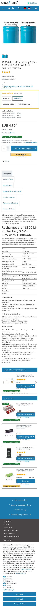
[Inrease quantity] (8, 147)
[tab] (19, 174)
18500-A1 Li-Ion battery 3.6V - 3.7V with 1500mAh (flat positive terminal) (17, 87)
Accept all (19, 594)
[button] (24, 155)
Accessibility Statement (11, 536)
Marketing (9, 581)
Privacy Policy (8, 527)
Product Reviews (8, 209)
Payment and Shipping (10, 203)
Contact (6, 525)
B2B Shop (32, 3)
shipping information (31, 142)
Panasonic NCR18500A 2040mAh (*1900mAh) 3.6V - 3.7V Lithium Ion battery (25, 471)
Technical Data (8, 179)
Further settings (8, 590)
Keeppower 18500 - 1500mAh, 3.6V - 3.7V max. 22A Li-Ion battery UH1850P (24, 427)
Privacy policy (20, 573)
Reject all (19, 599)
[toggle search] (19, 8)
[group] (9, 431)
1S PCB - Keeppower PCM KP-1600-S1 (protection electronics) (25, 375)
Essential (9, 577)
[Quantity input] (4, 148)
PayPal (8, 585)
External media (11, 583)
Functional (10, 587)
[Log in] (9, 8)
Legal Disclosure (9, 533)
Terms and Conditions (11, 530)
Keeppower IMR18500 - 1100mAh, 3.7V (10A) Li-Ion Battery (25, 448)
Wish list (6, 161)
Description (7, 173)
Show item (25, 481)
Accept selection (19, 604)
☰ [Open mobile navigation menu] (3, 9)
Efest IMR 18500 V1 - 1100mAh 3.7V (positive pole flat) (24, 404)
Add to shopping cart (25, 148)
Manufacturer (7, 185)
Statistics (9, 579)
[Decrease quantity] (8, 149)
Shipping (11, 132)
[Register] (13, 8)
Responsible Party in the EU (12, 191)
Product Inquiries (8, 197)
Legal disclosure (26, 569)
